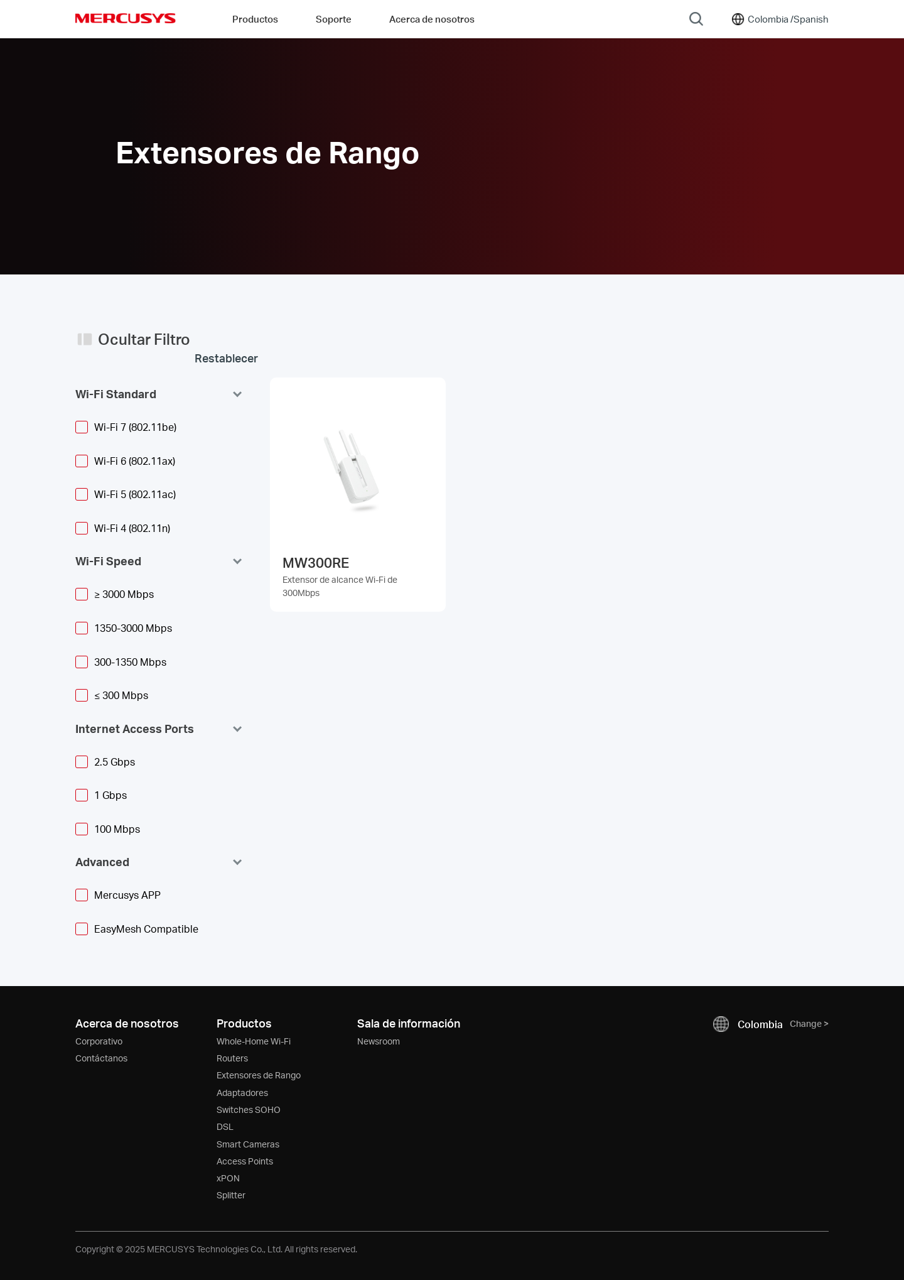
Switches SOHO (249, 1109)
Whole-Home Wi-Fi (254, 1041)
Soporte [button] (334, 19)
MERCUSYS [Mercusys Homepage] (125, 18)
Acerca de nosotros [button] (432, 19)
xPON (228, 1178)
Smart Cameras (248, 1144)
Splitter (231, 1195)
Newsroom (378, 1041)
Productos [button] (255, 19)
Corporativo (98, 1041)
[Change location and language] (779, 19)
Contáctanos (101, 1058)
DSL (225, 1126)
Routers (232, 1058)
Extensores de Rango (259, 1075)
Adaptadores (242, 1092)
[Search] (696, 19)
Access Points (245, 1161)
